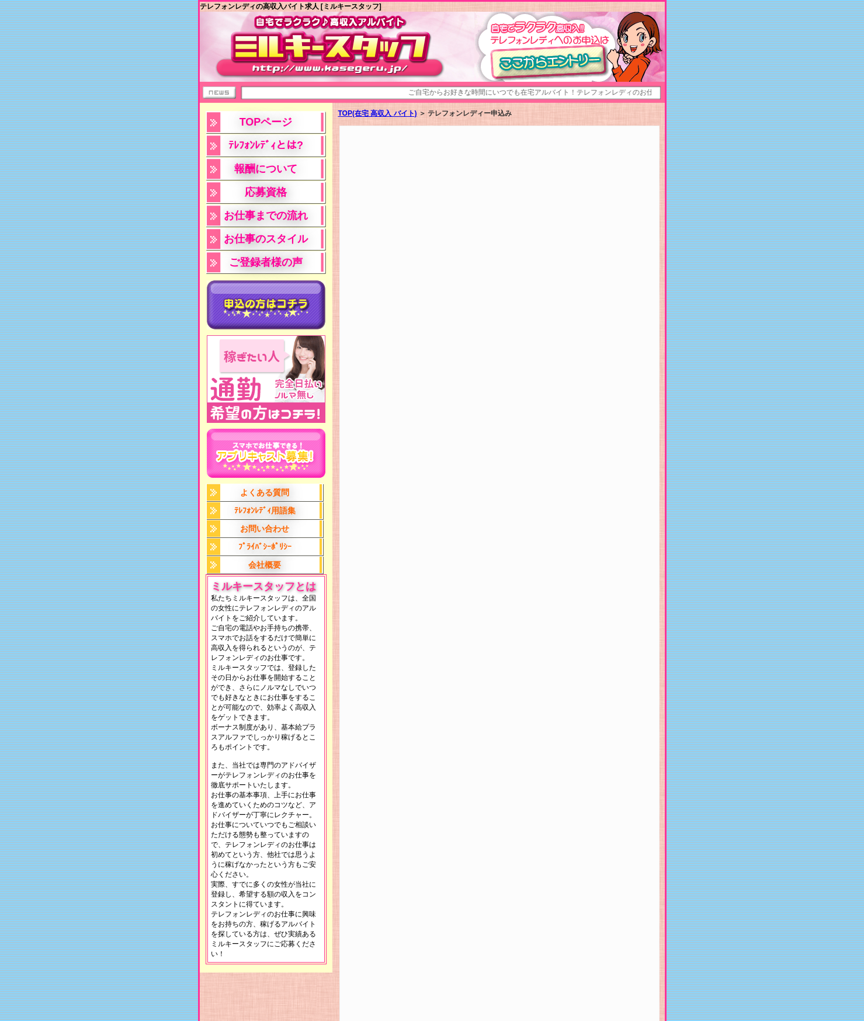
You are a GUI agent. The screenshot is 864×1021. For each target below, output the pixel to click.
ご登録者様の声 (266, 262)
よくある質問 (264, 492)
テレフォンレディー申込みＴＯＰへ (532, 990)
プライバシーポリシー (582, 1013)
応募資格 (266, 192)
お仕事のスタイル (266, 239)
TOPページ (266, 122)
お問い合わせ (264, 528)
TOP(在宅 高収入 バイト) (377, 113)
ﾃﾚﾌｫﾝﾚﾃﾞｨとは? (265, 145)
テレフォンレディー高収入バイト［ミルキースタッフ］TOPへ (370, 990)
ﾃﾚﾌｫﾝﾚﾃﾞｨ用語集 (265, 510)
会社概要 (264, 564)
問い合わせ (640, 1013)
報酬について (265, 169)
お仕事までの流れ (266, 215)
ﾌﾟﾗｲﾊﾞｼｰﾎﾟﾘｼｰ (265, 546)
